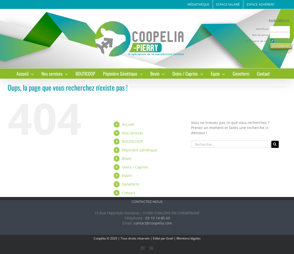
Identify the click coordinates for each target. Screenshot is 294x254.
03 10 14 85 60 (157, 218)
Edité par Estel (163, 238)
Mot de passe (260, 35)
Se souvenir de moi (257, 41)
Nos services (132, 133)
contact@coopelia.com (153, 223)
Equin (127, 175)
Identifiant (262, 29)
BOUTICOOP (132, 141)
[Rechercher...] (231, 144)
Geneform (130, 184)
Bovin (126, 158)
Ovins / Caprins (135, 167)
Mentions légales (189, 238)
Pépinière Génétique (139, 150)
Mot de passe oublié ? (278, 52)
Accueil (128, 124)
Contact (128, 192)
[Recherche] (275, 144)
